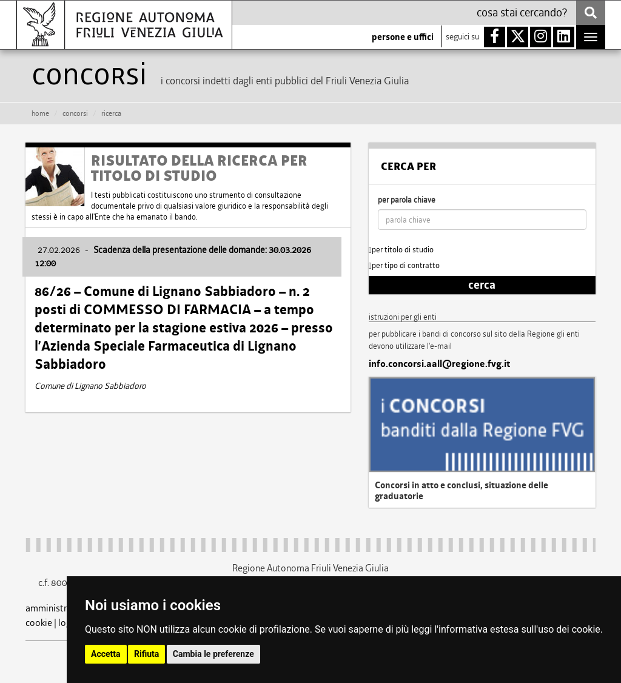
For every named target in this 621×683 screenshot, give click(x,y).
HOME (40, 113)
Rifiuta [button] (146, 654)
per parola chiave (406, 200)
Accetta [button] (106, 654)
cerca (481, 285)
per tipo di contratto (404, 265)
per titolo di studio (401, 249)
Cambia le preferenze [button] (213, 654)
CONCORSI (75, 113)
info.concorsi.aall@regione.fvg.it (439, 363)
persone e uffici (403, 37)
